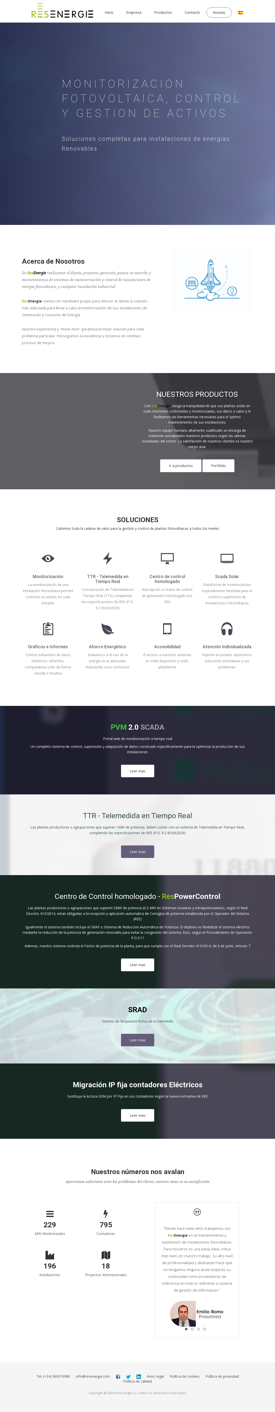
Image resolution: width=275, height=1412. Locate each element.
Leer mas (138, 770)
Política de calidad (137, 1381)
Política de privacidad (222, 1376)
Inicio (109, 12)
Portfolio (218, 465)
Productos (163, 12)
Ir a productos (181, 465)
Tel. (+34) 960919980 (53, 1376)
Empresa (133, 12)
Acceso (219, 12)
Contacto (192, 12)
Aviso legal (155, 1376)
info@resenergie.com (93, 1376)
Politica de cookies (184, 1376)
